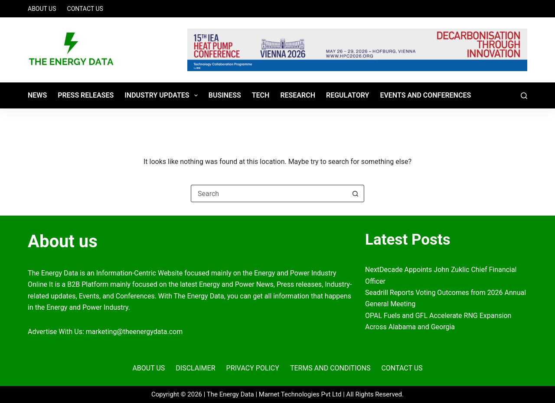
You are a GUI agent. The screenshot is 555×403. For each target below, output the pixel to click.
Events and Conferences (425, 95)
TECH (261, 95)
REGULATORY (347, 95)
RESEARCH (297, 95)
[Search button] (355, 193)
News (37, 95)
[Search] (524, 95)
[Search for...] (268, 193)
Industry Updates (162, 95)
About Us (42, 8)
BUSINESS (225, 95)
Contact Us (85, 8)
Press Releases (86, 95)
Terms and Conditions (330, 368)
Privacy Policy (252, 368)
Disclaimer (195, 368)
